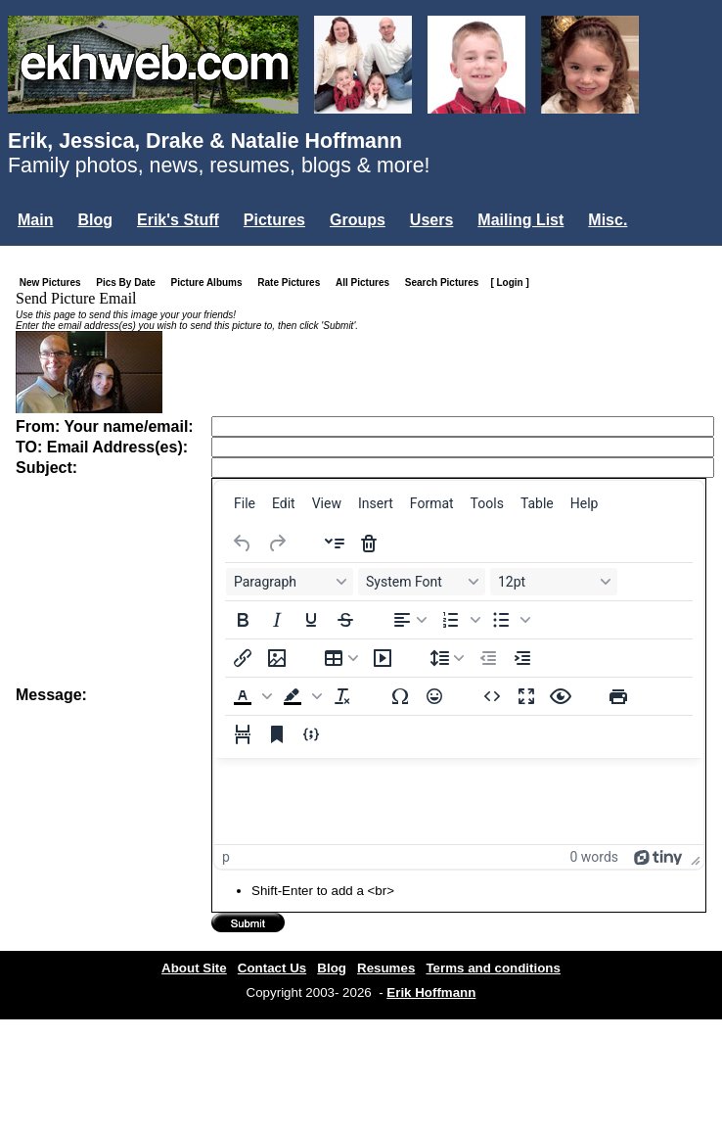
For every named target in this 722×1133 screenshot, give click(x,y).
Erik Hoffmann (430, 992)
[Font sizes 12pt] (553, 581)
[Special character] (400, 696)
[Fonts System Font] (421, 581)
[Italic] (276, 620)
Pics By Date (129, 282)
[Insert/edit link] (242, 658)
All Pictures (366, 282)
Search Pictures (446, 282)
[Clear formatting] (342, 696)
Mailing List (520, 220)
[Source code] (492, 696)
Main (35, 220)
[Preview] (560, 696)
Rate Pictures (292, 282)
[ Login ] (509, 282)
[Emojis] (434, 696)
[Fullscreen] (526, 696)
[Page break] (242, 734)
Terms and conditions (493, 968)
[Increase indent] (522, 658)
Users (431, 220)
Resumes (386, 968)
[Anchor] (276, 734)
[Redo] (276, 543)
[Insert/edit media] (382, 658)
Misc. (607, 220)
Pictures (274, 220)
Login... (48, 253)
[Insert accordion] (334, 543)
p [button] (226, 857)
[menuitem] (244, 503)
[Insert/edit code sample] (311, 734)
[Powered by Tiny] (658, 857)
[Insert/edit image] (276, 658)
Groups (357, 220)
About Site (194, 968)
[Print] (618, 696)
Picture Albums (210, 282)
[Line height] (447, 658)
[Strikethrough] (345, 620)
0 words (593, 857)
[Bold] (242, 620)
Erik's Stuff (178, 220)
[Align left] (409, 620)
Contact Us (272, 968)
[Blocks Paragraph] (289, 581)
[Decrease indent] (488, 658)
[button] (458, 620)
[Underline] (311, 620)
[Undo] (242, 543)
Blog (95, 220)
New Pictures (54, 282)
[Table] (341, 658)
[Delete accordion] (368, 543)
